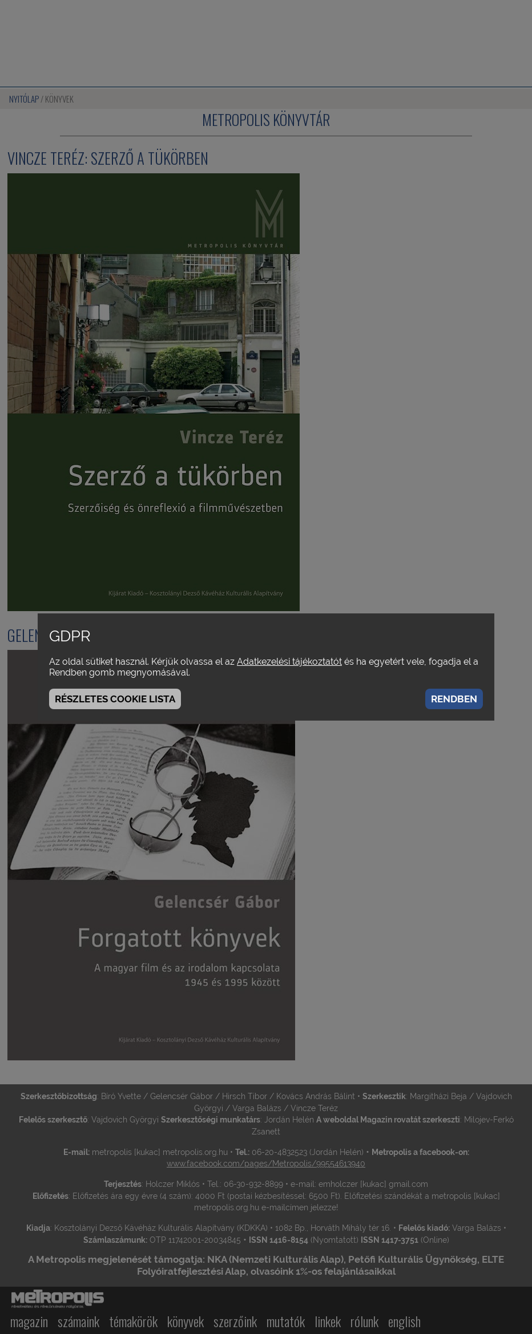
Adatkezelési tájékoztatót (289, 661)
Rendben (454, 699)
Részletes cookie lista (115, 699)
